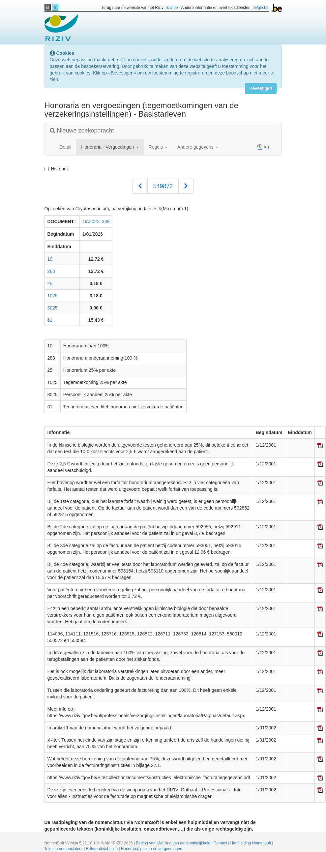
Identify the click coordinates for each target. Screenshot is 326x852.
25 (50, 283)
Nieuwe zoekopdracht (82, 130)
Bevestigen (260, 88)
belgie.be (260, 7)
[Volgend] (186, 186)
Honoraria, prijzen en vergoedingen (151, 848)
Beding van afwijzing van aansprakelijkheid (173, 843)
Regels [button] (158, 147)
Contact (221, 843)
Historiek (58, 168)
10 (50, 259)
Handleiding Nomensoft (251, 843)
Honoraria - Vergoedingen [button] (109, 147)
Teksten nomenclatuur (64, 848)
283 (51, 271)
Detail (66, 147)
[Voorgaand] (140, 186)
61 (50, 320)
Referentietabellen (102, 848)
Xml (264, 147)
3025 (52, 307)
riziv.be (172, 7)
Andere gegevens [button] (197, 147)
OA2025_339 (96, 221)
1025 (52, 295)
